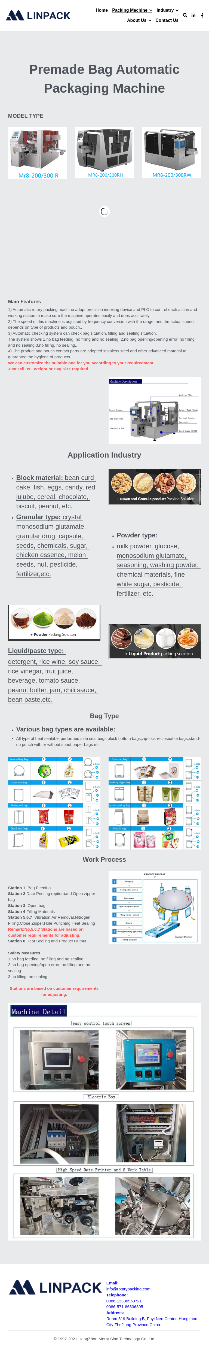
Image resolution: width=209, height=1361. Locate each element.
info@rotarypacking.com (128, 1289)
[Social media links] (193, 15)
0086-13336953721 (124, 1301)
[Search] (185, 15)
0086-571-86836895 (124, 1306)
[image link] (54, 622)
